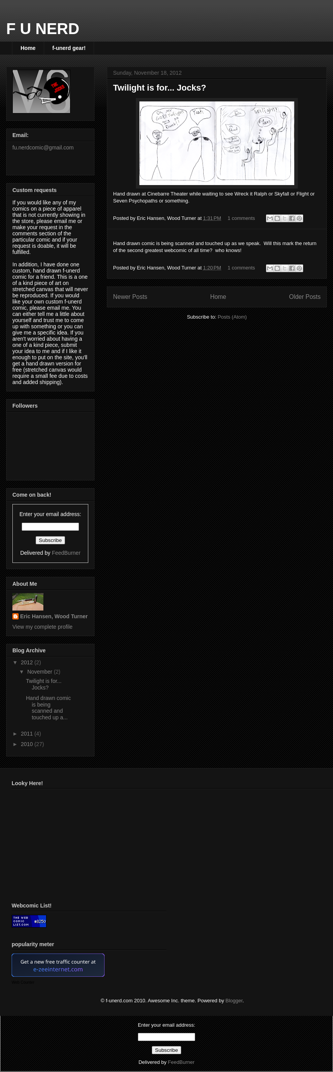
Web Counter (23, 982)
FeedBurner (66, 553)
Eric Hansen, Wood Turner (54, 616)
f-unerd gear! (69, 48)
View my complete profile (42, 627)
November (40, 672)
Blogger (233, 1000)
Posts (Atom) (232, 317)
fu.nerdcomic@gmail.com (43, 147)
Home (28, 48)
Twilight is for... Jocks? (159, 88)
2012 (27, 662)
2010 (27, 744)
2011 (27, 734)
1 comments (241, 218)
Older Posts (305, 296)
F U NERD (42, 28)
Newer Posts (130, 296)
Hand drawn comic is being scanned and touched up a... (48, 707)
